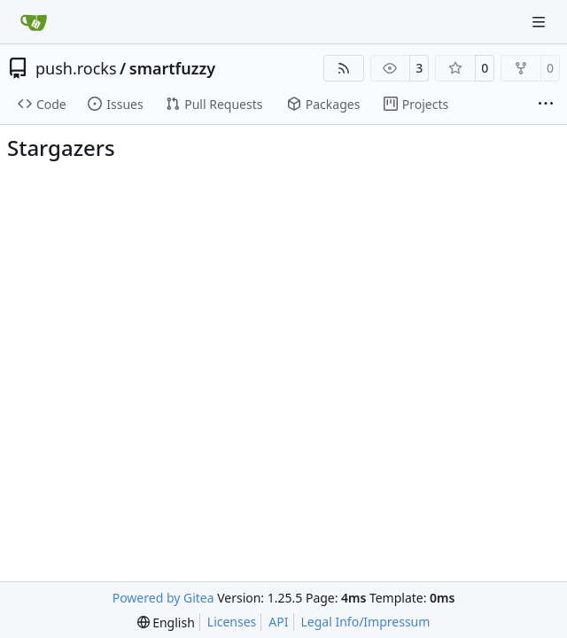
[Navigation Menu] (540, 21)
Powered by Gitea (163, 597)
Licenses (232, 621)
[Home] (33, 22)
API (278, 621)
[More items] (546, 104)
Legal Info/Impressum (366, 621)
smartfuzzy (172, 68)
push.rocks (76, 68)
